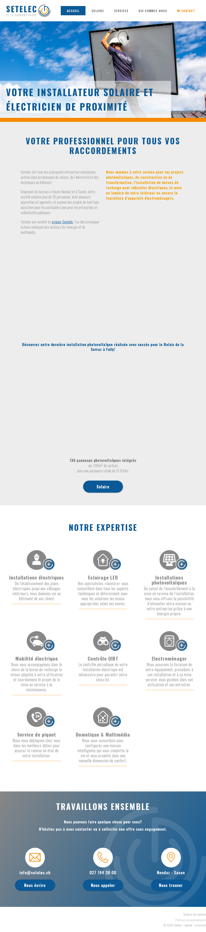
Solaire (103, 487)
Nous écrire (35, 885)
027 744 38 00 (103, 872)
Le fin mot (200, 925)
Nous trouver (171, 885)
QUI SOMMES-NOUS (152, 10)
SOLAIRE (98, 10)
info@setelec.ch (35, 872)
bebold (188, 925)
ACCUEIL (73, 10)
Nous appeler (103, 885)
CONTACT (188, 10)
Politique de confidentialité (190, 920)
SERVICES (121, 10)
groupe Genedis (62, 221)
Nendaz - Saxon (171, 872)
